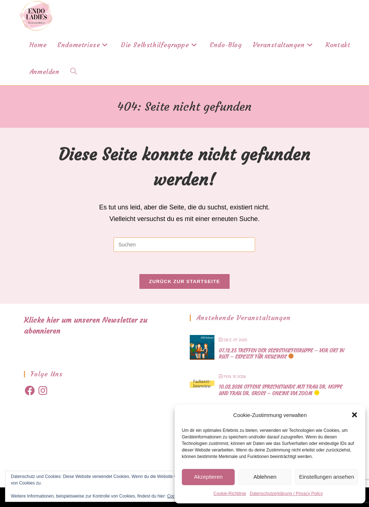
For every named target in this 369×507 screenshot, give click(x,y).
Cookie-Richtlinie (229, 493)
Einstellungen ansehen (326, 477)
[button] (354, 414)
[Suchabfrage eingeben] (184, 244)
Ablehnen (264, 477)
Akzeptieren (208, 477)
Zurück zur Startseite (184, 281)
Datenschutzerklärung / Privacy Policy (286, 493)
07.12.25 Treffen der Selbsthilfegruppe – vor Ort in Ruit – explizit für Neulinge (281, 354)
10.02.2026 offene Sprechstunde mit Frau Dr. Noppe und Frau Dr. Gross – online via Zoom (280, 390)
